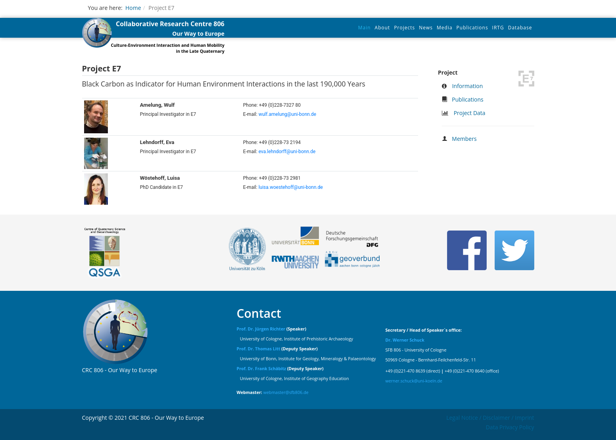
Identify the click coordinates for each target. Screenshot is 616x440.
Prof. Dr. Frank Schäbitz (261, 368)
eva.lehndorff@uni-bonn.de (287, 151)
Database (520, 27)
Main (364, 27)
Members (464, 138)
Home (133, 8)
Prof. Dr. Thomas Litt (258, 349)
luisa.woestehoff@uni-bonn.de (291, 187)
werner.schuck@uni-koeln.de (414, 381)
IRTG (498, 27)
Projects (404, 27)
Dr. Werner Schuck (405, 340)
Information (467, 86)
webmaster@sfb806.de (286, 392)
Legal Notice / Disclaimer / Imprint (490, 417)
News (426, 27)
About (382, 27)
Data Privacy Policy (510, 427)
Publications (472, 27)
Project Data (470, 113)
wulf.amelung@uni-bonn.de (288, 114)
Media (445, 27)
